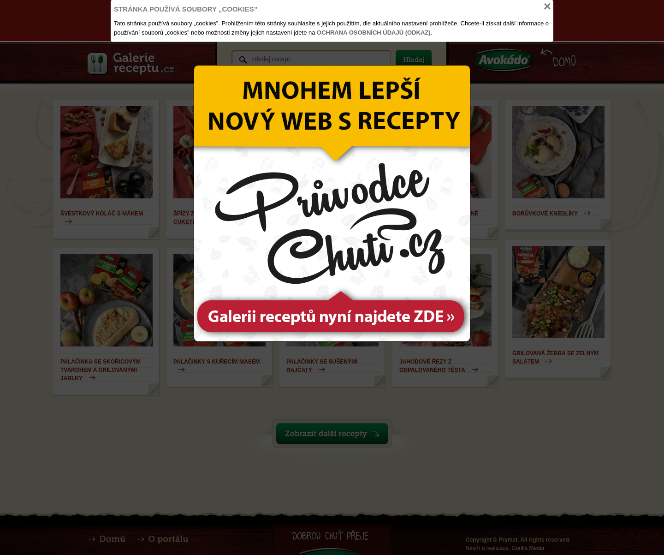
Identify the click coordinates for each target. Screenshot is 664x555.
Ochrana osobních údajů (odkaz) (374, 32)
